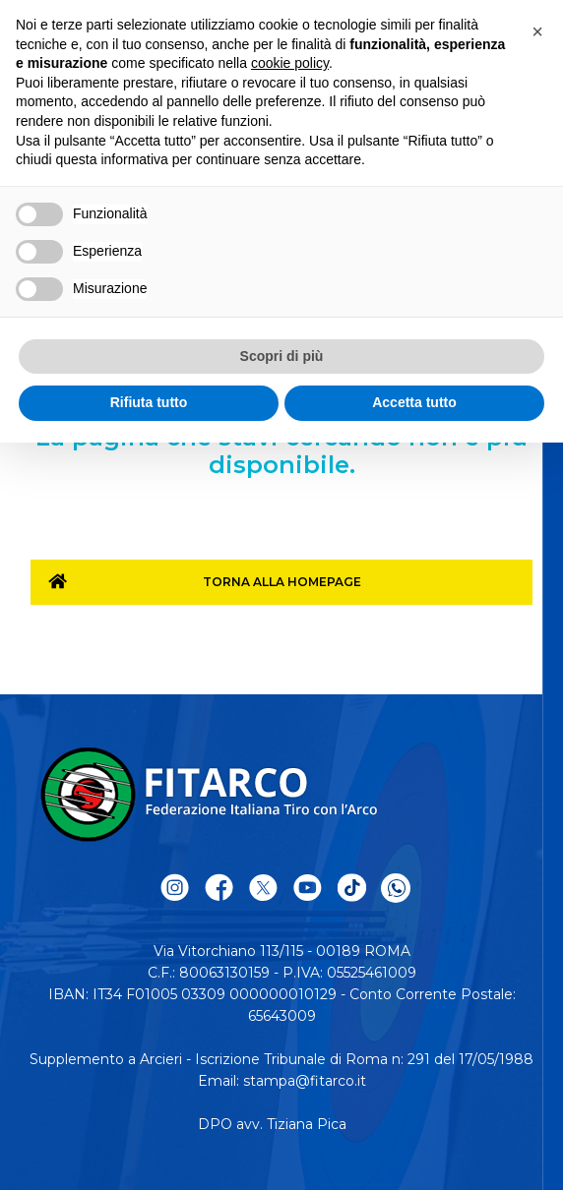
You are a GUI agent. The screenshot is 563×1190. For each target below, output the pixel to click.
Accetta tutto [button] (414, 402)
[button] (537, 31)
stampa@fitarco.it (304, 1081)
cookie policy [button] (290, 63)
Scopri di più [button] (282, 356)
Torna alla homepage (282, 581)
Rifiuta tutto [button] (149, 402)
